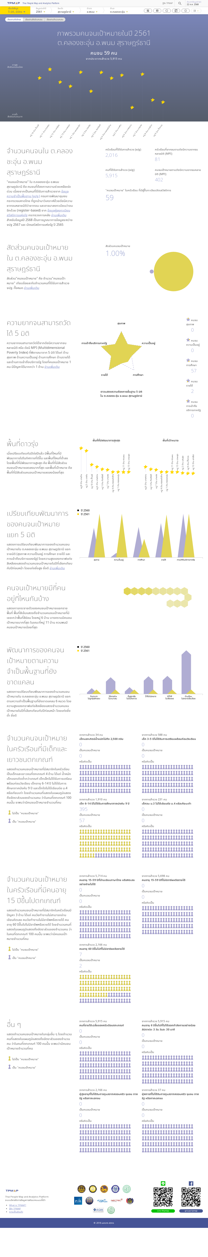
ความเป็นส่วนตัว (16, 1211)
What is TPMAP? (17, 1205)
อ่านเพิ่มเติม (58, 215)
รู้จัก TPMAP (168, 3)
